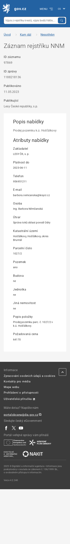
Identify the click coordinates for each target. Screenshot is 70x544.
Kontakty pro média (17, 381)
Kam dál (25, 34)
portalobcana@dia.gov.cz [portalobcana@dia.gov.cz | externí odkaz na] (21, 414)
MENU (46, 8)
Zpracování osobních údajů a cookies (29, 376)
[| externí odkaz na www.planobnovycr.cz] (40, 442)
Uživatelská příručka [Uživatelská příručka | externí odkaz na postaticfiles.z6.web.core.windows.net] (18, 399)
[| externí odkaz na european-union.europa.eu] (15, 442)
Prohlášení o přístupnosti (21, 392)
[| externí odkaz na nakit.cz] (33, 453)
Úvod (7, 34)
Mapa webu (11, 387)
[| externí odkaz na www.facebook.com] (6, 428)
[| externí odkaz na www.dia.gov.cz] (10, 453)
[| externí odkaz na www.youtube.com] (21, 428)
